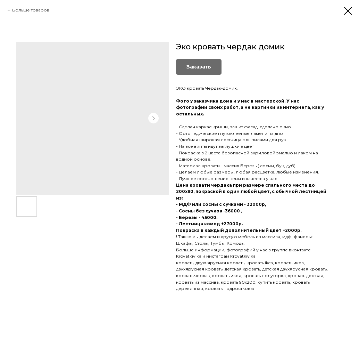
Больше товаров (30, 10)
